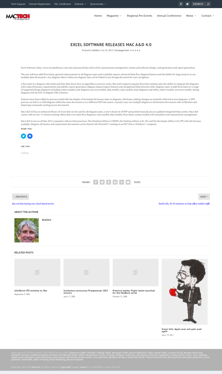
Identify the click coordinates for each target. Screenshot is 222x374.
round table (27, 361)
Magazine (113, 18)
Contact (206, 18)
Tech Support (18, 4)
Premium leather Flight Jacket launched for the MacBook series (134, 294)
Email (83, 369)
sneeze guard (58, 359)
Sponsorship (96, 4)
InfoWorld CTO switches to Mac (30, 292)
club (138, 357)
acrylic (102, 357)
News (189, 18)
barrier (181, 357)
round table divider (136, 359)
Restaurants (92, 357)
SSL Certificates (62, 4)
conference (130, 357)
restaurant (153, 357)
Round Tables (160, 354)
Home (98, 18)
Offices (82, 357)
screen (189, 357)
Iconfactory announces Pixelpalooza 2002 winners (86, 294)
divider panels (85, 359)
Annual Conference (169, 18)
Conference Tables (78, 354)
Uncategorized (121, 52)
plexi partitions (175, 359)
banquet (120, 357)
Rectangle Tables (120, 354)
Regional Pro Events (139, 18)
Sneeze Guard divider (157, 359)
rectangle (110, 357)
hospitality (164, 357)
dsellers (96, 52)
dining (144, 357)
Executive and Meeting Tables (63, 357)
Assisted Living (175, 354)
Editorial (79, 4)
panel (21, 359)
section (173, 357)
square (14, 359)
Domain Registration (39, 4)
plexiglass (29, 359)
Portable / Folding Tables (99, 354)
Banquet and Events (193, 354)
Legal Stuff (65, 369)
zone (195, 357)
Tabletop (202, 357)
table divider (71, 359)
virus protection (100, 359)
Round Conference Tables (141, 354)
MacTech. (36, 369)
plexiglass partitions (192, 359)
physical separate (75, 361)
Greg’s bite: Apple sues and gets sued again (182, 332)
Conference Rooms (39, 357)
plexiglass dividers (117, 359)
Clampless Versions (20, 357)
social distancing (43, 359)
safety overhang (41, 361)
